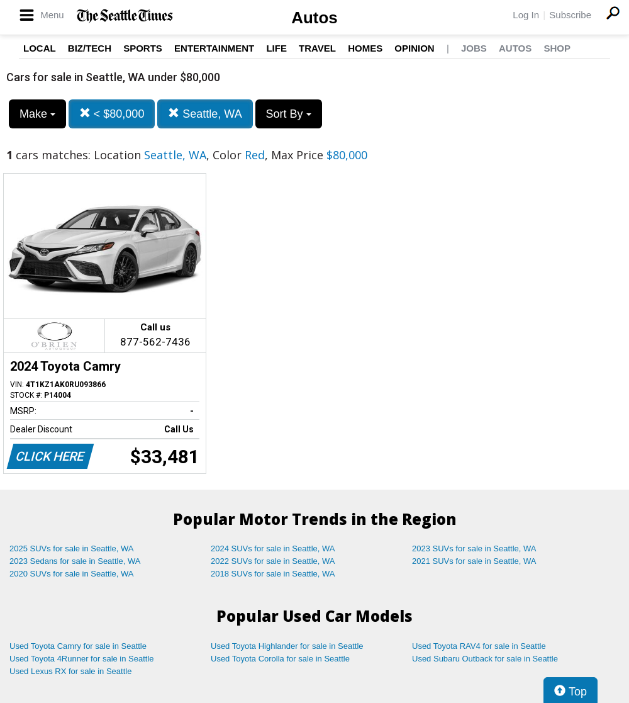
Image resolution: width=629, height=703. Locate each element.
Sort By (288, 114)
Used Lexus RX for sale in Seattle (70, 671)
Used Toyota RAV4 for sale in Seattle (479, 646)
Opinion (414, 48)
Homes (365, 48)
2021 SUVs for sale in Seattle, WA (474, 561)
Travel (317, 48)
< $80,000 (112, 113)
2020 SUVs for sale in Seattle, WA (71, 573)
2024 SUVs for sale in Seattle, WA (273, 548)
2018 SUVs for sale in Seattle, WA (273, 573)
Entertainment (214, 48)
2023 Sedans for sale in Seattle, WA (74, 561)
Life (276, 48)
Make (37, 114)
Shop (557, 48)
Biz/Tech (89, 48)
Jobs (474, 48)
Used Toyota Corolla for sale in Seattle (280, 658)
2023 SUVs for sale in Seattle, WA (474, 548)
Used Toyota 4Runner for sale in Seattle (81, 658)
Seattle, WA (205, 113)
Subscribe (570, 14)
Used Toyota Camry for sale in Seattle (78, 646)
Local (39, 48)
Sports (142, 48)
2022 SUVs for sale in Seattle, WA (273, 561)
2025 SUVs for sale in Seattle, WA (71, 548)
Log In (526, 14)
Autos (314, 17)
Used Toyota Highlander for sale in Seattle (287, 646)
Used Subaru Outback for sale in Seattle (485, 658)
